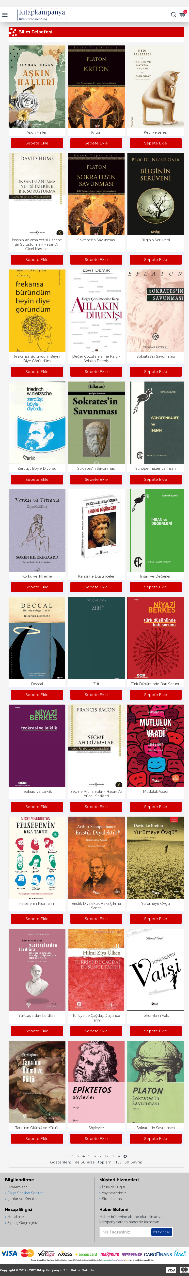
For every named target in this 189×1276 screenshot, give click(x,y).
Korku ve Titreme (37, 576)
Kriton (96, 132)
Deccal (37, 684)
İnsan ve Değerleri (155, 576)
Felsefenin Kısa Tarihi (37, 903)
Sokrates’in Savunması (156, 1128)
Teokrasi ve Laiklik (37, 791)
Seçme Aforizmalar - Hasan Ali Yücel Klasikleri (96, 793)
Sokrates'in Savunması (96, 240)
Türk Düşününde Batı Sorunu (155, 684)
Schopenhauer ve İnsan (155, 468)
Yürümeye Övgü (155, 903)
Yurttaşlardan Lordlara (37, 1015)
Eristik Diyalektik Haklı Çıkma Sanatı (96, 905)
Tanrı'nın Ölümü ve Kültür (37, 1128)
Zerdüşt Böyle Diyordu (36, 468)
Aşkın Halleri (37, 132)
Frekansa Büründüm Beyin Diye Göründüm (37, 358)
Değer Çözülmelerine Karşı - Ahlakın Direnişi (96, 358)
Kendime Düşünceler (96, 576)
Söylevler (96, 1128)
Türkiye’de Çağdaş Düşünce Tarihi (96, 1017)
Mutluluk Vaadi (155, 791)
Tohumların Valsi (155, 1015)
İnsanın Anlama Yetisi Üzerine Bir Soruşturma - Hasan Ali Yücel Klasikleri (37, 244)
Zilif (96, 684)
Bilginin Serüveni (155, 240)
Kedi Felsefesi (155, 132)
